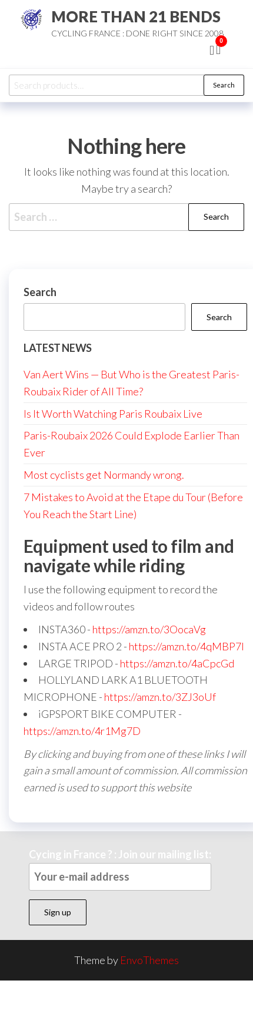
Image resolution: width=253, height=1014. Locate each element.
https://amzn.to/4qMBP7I (186, 646)
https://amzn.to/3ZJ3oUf (160, 696)
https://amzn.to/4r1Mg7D (82, 730)
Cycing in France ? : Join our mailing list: (120, 869)
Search (224, 85)
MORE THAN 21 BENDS (136, 16)
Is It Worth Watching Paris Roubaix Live (113, 413)
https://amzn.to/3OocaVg (149, 629)
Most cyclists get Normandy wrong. (104, 474)
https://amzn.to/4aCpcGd (177, 663)
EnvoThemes (149, 959)
